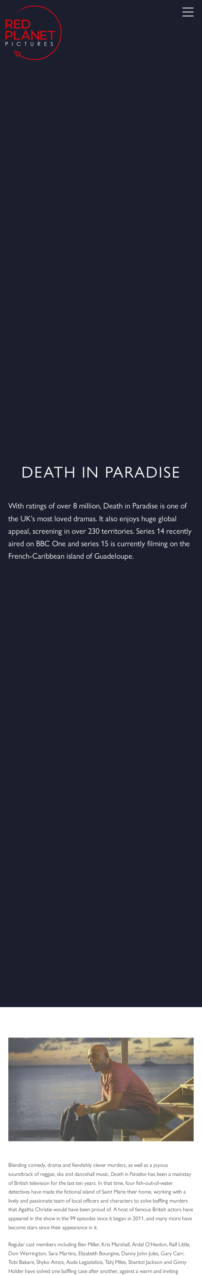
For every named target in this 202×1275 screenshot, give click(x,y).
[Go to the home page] (34, 33)
